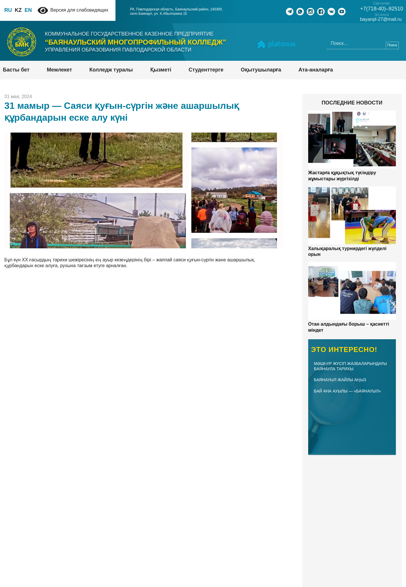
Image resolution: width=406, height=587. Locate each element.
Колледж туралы (111, 70)
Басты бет (16, 70)
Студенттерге (206, 70)
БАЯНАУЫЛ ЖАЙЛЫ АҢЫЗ (340, 379)
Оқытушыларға (261, 70)
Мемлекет (59, 70)
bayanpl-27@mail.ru (382, 19)
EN (28, 10)
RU (8, 10)
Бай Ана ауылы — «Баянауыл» (347, 391)
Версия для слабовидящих (73, 10)
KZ (18, 10)
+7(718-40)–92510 (382, 8)
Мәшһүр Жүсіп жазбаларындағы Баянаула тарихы (350, 366)
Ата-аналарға (316, 70)
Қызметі (160, 70)
